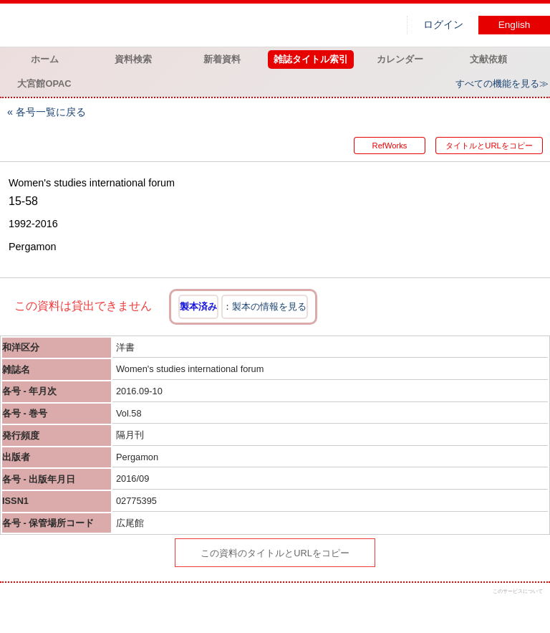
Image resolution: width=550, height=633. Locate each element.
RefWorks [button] (389, 145)
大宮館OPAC (44, 83)
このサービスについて (518, 591)
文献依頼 (488, 59)
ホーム (45, 59)
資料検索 (133, 59)
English (514, 24)
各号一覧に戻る (51, 112)
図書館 (150, 25)
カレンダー (400, 59)
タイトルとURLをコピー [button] (488, 145)
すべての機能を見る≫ (502, 83)
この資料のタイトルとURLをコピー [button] (275, 553)
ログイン (443, 24)
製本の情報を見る (269, 306)
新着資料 (222, 59)
